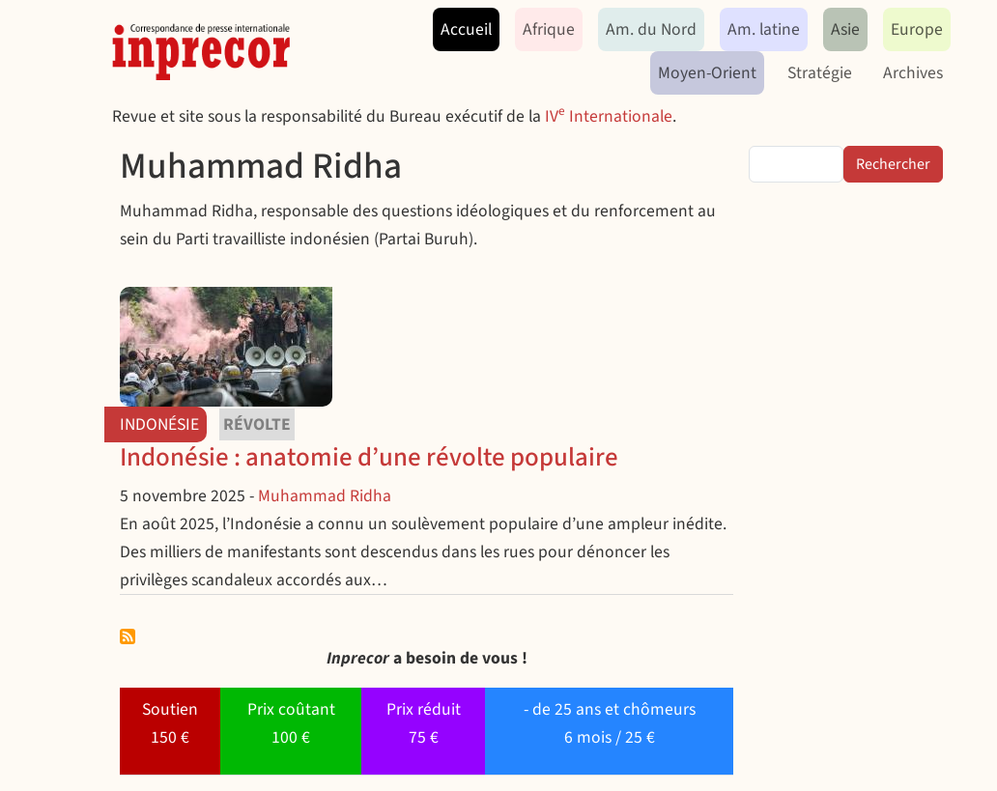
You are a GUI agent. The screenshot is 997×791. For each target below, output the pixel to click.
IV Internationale (608, 116)
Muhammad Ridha (324, 496)
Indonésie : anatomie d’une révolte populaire (369, 457)
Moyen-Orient (707, 73)
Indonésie (159, 424)
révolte (257, 424)
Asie (845, 29)
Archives (913, 73)
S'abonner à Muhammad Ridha (127, 636)
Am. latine (763, 29)
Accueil (466, 29)
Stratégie (819, 73)
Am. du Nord (651, 29)
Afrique (549, 29)
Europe (917, 29)
